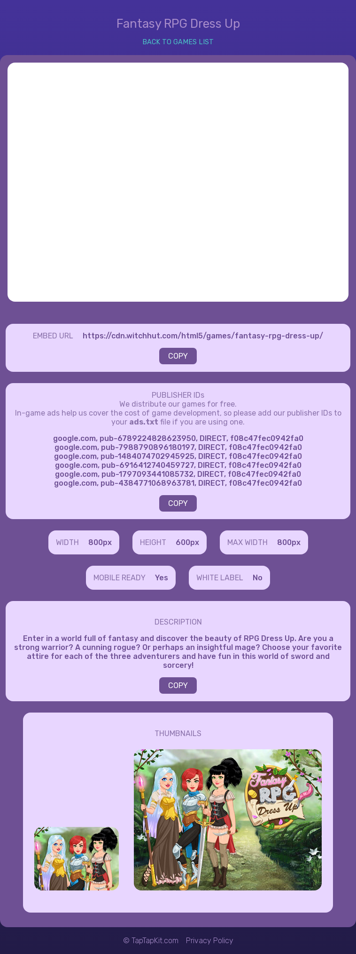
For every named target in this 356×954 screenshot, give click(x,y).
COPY (178, 356)
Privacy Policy (209, 940)
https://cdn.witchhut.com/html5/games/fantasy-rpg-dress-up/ (203, 335)
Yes (161, 577)
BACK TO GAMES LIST (178, 42)
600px (187, 542)
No (258, 577)
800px (100, 542)
